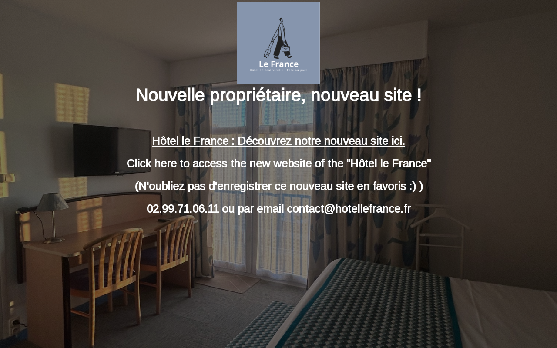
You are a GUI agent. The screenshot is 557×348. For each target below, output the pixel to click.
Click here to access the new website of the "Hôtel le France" (279, 163)
